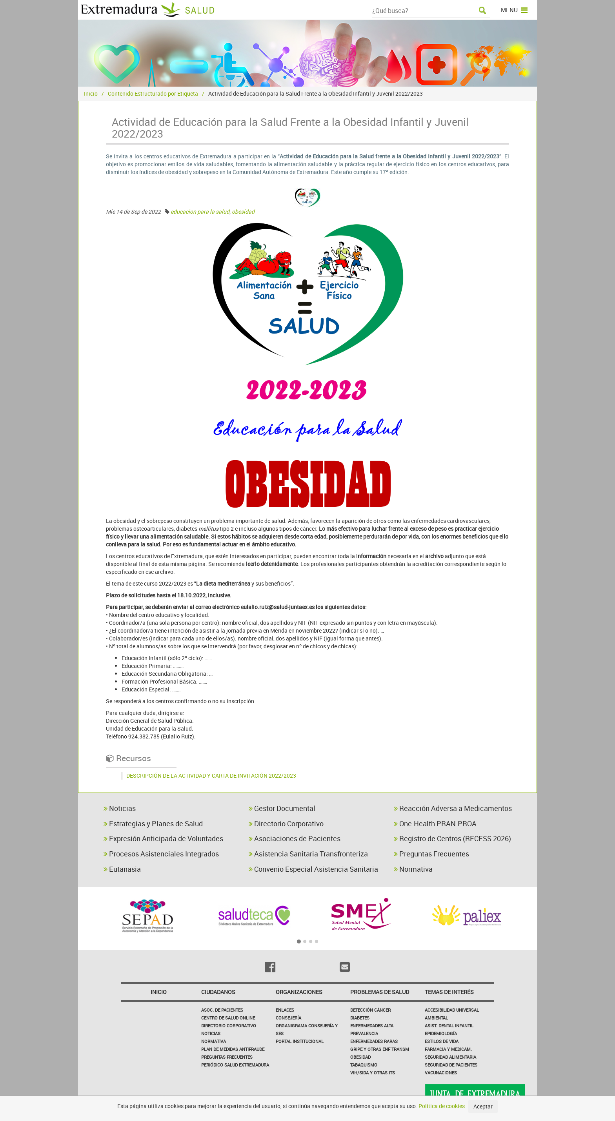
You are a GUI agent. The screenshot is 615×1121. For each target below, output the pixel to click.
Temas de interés (449, 992)
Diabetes (359, 1018)
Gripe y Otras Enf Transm (379, 1049)
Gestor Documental (282, 808)
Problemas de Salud (379, 992)
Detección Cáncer (370, 1010)
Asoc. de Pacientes (222, 1010)
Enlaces (285, 1010)
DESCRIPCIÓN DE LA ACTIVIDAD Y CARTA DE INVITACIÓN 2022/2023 (211, 775)
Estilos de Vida (442, 1041)
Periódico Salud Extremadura (235, 1065)
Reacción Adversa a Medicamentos (453, 808)
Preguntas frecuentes (227, 1057)
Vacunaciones (441, 1073)
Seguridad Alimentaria (450, 1057)
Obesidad (360, 1057)
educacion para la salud (200, 211)
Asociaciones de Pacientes (294, 838)
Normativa (413, 869)
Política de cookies (441, 1106)
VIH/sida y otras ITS (372, 1073)
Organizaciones (299, 992)
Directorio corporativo (228, 1025)
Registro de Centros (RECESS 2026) (452, 838)
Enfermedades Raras (374, 1041)
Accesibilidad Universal (452, 1010)
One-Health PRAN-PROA (435, 823)
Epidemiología (441, 1033)
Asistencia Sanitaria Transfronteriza (308, 853)
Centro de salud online (228, 1018)
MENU (514, 10)
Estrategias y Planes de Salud (153, 823)
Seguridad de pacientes (451, 1065)
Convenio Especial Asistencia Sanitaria (313, 869)
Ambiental (436, 1018)
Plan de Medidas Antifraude (232, 1049)
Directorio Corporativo (286, 823)
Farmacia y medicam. (448, 1049)
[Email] (345, 967)
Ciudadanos (218, 992)
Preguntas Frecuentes (431, 853)
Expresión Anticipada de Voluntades (163, 838)
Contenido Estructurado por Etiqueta (153, 93)
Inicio (91, 93)
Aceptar (483, 1106)
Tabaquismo (363, 1065)
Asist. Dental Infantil (449, 1025)
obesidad (243, 211)
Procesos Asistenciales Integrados (161, 853)
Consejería (288, 1018)
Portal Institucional (300, 1041)
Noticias (120, 808)
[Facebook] (270, 967)
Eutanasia (122, 869)
